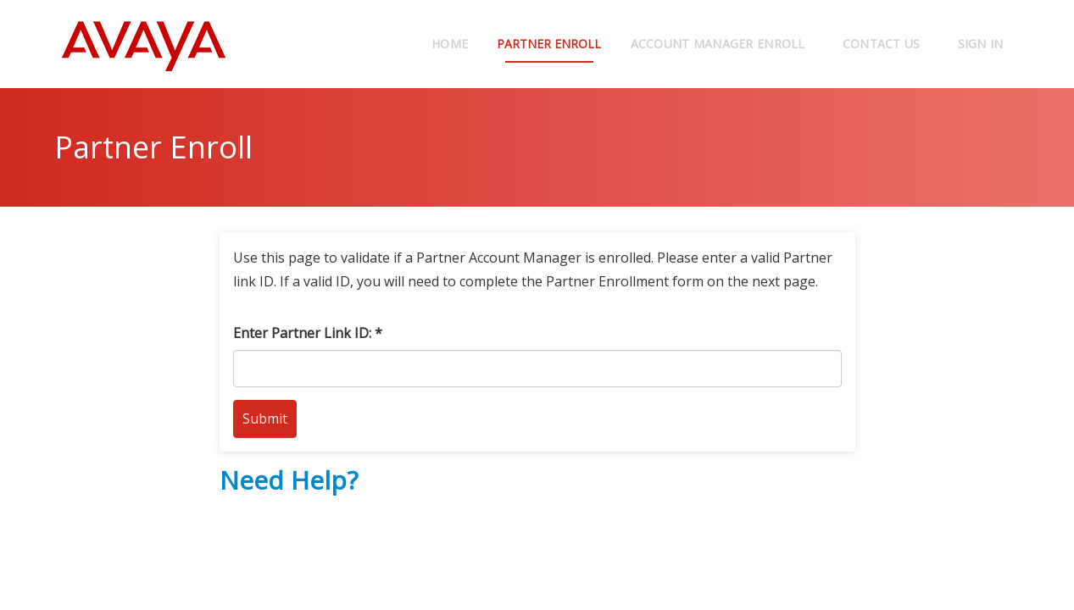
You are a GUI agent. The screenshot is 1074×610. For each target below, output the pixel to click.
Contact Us (882, 44)
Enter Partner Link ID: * (307, 333)
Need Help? (289, 480)
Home (430, 44)
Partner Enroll (539, 44)
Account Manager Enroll (718, 44)
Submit (264, 418)
